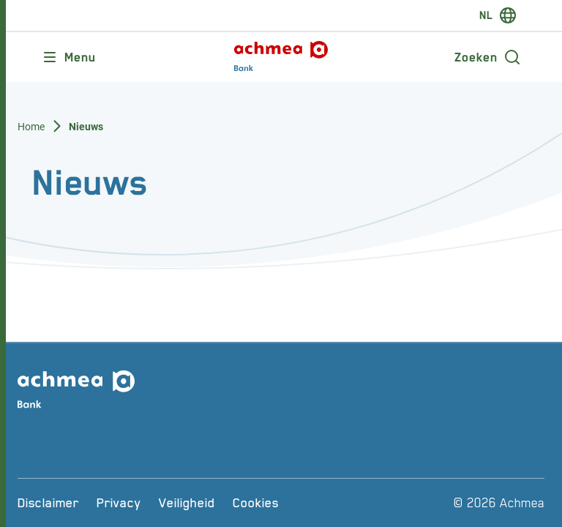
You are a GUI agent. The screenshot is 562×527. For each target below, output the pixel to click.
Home (31, 126)
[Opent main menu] (68, 57)
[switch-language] (498, 15)
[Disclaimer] (48, 502)
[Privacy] (119, 502)
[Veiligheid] (187, 502)
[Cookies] (256, 502)
